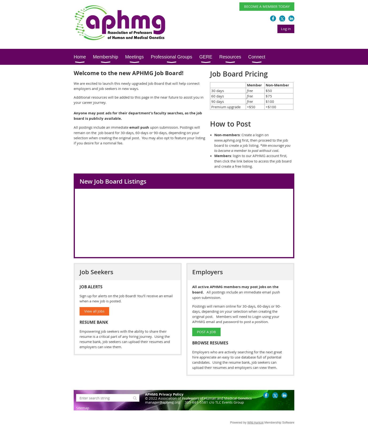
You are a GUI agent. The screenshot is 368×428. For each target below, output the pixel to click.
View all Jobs (94, 311)
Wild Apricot (255, 422)
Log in (286, 28)
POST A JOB (206, 331)
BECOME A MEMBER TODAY (267, 6)
